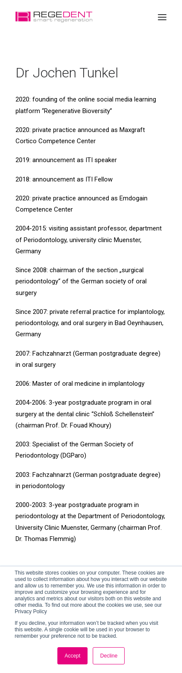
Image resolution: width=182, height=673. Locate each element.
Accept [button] (73, 656)
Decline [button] (108, 656)
